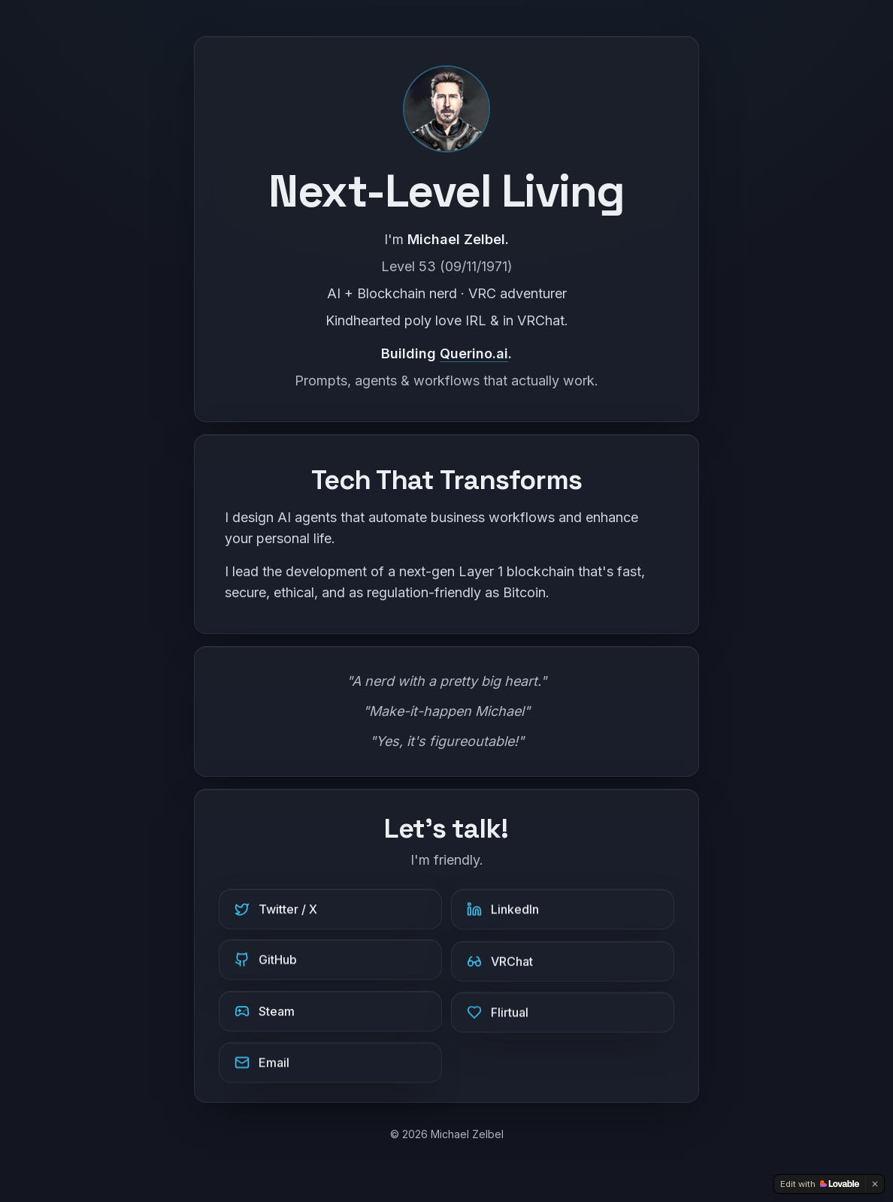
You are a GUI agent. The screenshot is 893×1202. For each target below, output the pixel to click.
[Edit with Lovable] (819, 1184)
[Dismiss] (875, 1184)
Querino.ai (474, 353)
